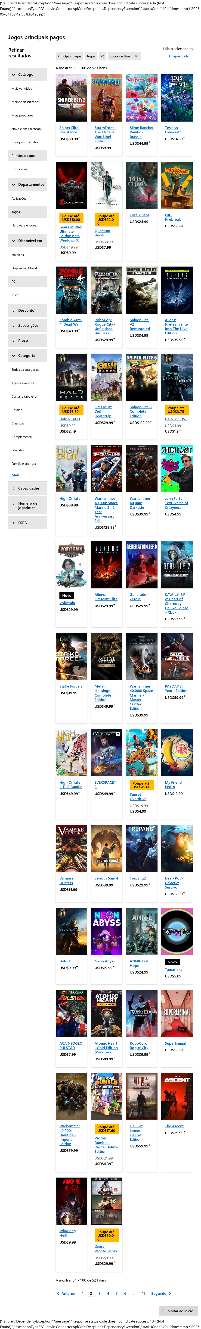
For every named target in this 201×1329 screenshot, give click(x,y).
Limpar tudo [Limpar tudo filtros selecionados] (179, 55)
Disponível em (27, 240)
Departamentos (28, 184)
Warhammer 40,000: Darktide (140, 502)
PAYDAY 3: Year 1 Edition (176, 688)
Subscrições (25, 325)
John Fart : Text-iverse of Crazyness (176, 502)
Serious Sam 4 (106, 878)
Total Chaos (139, 214)
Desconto (23, 310)
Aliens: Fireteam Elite (106, 596)
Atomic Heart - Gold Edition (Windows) (106, 1047)
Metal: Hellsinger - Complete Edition (104, 693)
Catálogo (23, 74)
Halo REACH (69, 418)
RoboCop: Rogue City (139, 1045)
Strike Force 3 (71, 686)
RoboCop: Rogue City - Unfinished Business (105, 326)
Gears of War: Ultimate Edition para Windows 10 (70, 233)
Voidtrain (67, 602)
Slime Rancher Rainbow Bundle (142, 132)
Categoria (23, 355)
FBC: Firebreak (173, 217)
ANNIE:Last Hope (139, 963)
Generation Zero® (139, 596)
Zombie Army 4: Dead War (70, 322)
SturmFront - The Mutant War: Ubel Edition (105, 134)
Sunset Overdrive (138, 796)
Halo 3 (64, 960)
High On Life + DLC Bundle (70, 784)
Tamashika (173, 969)
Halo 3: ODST (176, 418)
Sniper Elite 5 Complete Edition (141, 411)
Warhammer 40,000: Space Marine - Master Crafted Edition (141, 697)
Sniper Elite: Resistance (69, 129)
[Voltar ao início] (178, 1311)
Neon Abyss (105, 960)
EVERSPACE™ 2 (106, 784)
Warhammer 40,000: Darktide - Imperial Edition (69, 1134)
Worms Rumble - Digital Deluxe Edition (106, 1144)
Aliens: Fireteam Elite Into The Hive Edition (176, 326)
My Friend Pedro (173, 784)
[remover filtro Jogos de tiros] (136, 56)
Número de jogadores (24, 505)
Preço (20, 340)
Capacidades (26, 488)
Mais (15, 474)
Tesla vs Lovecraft (173, 129)
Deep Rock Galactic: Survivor (174, 882)
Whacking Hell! (67, 1233)
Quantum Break (102, 232)
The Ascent (174, 1125)
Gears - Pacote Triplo (106, 1248)
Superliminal (175, 1043)
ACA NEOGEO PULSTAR (70, 1045)
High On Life (69, 498)
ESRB (19, 522)
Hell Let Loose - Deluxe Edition (136, 1132)
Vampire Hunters (66, 880)
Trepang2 (138, 878)
